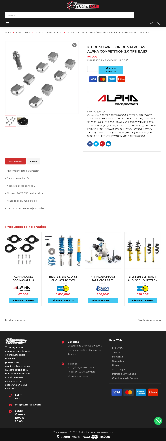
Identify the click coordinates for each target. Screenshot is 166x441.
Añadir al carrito (111, 70)
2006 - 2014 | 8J (54, 32)
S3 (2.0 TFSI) (128, 132)
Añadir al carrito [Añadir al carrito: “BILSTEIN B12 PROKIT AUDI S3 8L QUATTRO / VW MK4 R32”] (142, 300)
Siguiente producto (149, 320)
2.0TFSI (70, 32)
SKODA (91, 136)
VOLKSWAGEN (114, 136)
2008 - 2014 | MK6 (117, 122)
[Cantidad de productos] (92, 69)
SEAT (151, 132)
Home (8, 32)
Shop (18, 32)
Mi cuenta (117, 356)
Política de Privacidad (124, 373)
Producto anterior (15, 320)
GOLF (126, 125)
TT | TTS (38, 32)
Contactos (118, 360)
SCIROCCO (141, 132)
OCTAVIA (109, 129)
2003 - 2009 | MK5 (97, 118)
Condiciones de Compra (125, 378)
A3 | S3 (111, 125)
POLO (118, 129)
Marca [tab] (33, 161)
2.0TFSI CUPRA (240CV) (139, 115)
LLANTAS (117, 347)
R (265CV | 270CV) (132, 129)
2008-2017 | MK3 (137, 122)
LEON (100, 129)
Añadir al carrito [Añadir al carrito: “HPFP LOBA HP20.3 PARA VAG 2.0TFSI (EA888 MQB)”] (102, 300)
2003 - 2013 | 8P (116, 118)
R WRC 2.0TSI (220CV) (109, 132)
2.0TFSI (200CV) (117, 115)
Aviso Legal (118, 369)
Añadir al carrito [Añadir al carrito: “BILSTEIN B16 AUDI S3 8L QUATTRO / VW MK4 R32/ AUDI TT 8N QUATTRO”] (63, 300)
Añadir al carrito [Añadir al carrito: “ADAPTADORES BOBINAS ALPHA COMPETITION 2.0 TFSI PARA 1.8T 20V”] (23, 300)
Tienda (116, 352)
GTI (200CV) (136, 125)
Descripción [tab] (15, 161)
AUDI (27, 32)
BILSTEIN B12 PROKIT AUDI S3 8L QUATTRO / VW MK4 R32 (142, 280)
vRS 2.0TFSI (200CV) (134, 136)
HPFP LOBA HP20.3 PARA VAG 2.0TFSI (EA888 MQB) (102, 280)
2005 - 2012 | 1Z (134, 118)
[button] (74, 45)
